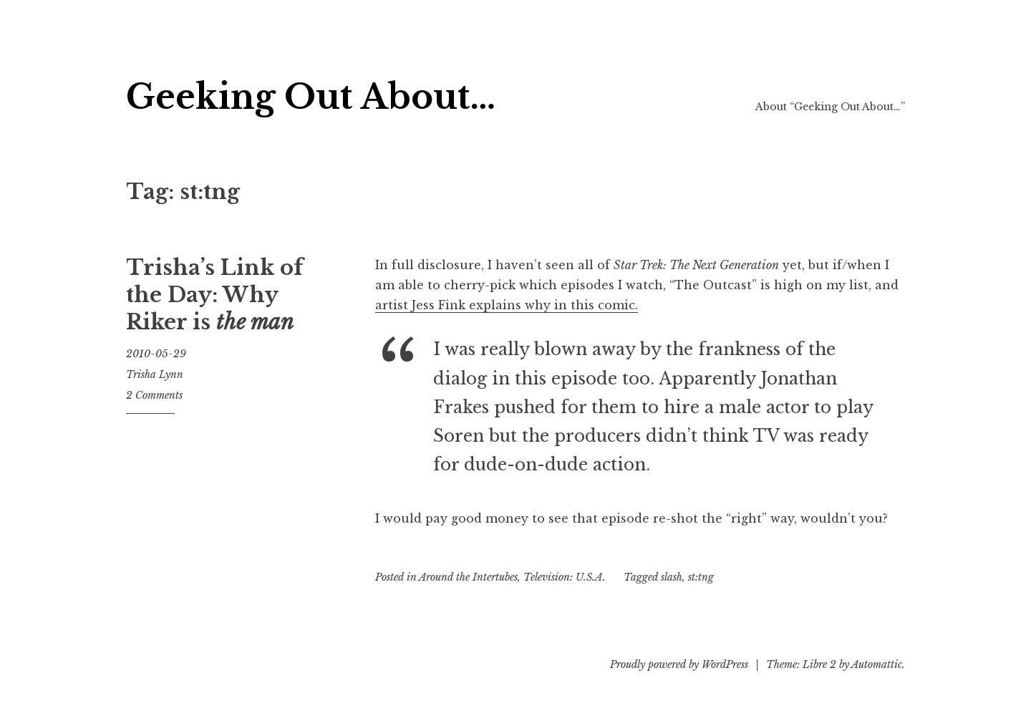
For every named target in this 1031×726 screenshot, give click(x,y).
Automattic (876, 664)
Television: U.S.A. (564, 577)
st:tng (701, 577)
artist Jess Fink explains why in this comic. (506, 305)
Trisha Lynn (154, 374)
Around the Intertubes (468, 577)
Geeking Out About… (310, 97)
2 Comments (154, 395)
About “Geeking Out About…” (830, 106)
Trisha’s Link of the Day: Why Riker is (214, 294)
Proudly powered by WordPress (679, 664)
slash (671, 577)
